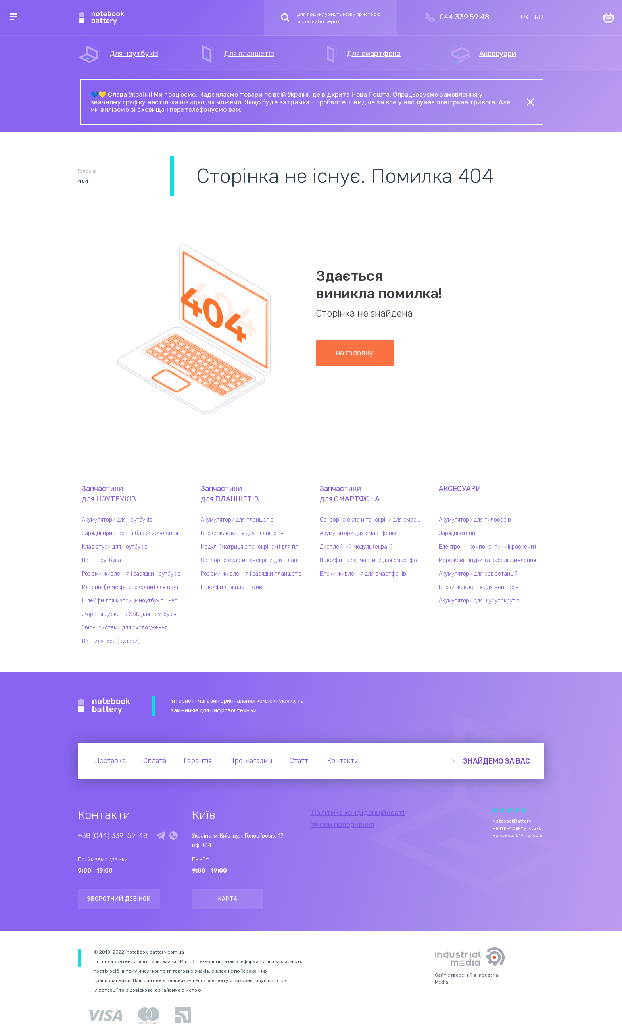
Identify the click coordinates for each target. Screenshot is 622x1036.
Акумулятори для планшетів (237, 519)
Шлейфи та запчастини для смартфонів (372, 560)
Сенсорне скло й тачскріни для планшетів (253, 560)
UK (525, 17)
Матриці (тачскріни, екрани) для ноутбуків (134, 587)
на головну (354, 353)
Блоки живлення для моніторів (479, 587)
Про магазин (250, 760)
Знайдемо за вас (496, 761)
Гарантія (198, 760)
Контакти (343, 760)
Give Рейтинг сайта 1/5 (495, 810)
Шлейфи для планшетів (231, 587)
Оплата (154, 760)
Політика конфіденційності (358, 812)
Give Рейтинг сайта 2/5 (502, 810)
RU (539, 17)
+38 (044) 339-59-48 (113, 835)
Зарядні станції (458, 533)
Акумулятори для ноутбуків (117, 519)
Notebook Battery (104, 706)
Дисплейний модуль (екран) (356, 546)
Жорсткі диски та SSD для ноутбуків (129, 614)
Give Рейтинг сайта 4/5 (516, 810)
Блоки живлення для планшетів (242, 533)
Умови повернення (342, 824)
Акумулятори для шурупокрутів (479, 600)
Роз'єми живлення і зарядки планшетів (251, 573)
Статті (300, 760)
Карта (228, 899)
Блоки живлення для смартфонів (363, 573)
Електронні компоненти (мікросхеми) (487, 546)
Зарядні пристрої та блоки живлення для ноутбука (134, 533)
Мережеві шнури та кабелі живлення (487, 560)
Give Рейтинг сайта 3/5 (509, 810)
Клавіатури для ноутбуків (115, 546)
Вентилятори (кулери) (111, 641)
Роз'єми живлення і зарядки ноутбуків (131, 573)
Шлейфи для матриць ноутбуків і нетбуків (134, 600)
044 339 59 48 (465, 17)
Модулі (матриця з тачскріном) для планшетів (253, 546)
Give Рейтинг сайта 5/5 (523, 810)
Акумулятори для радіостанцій (478, 573)
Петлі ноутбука (101, 560)
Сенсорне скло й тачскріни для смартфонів (372, 519)
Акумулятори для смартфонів (358, 533)
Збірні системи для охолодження (124, 627)
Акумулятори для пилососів (475, 519)
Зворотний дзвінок (118, 899)
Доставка (110, 760)
